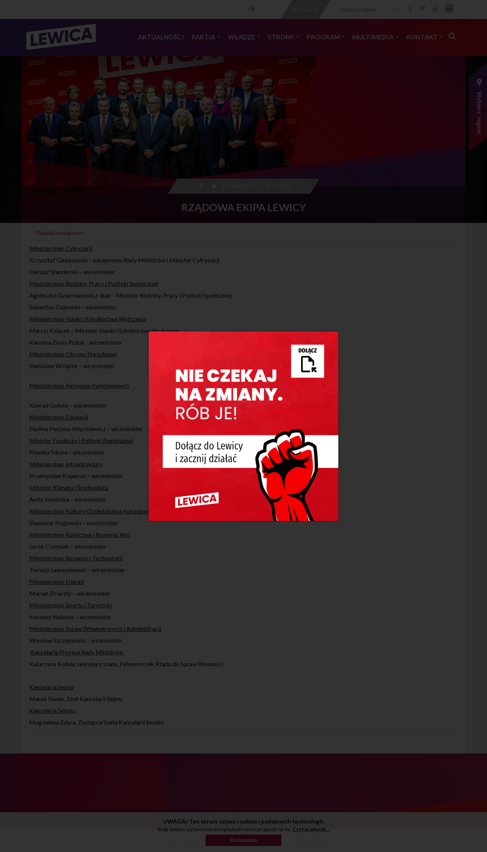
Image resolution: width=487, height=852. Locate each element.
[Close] (331, 337)
